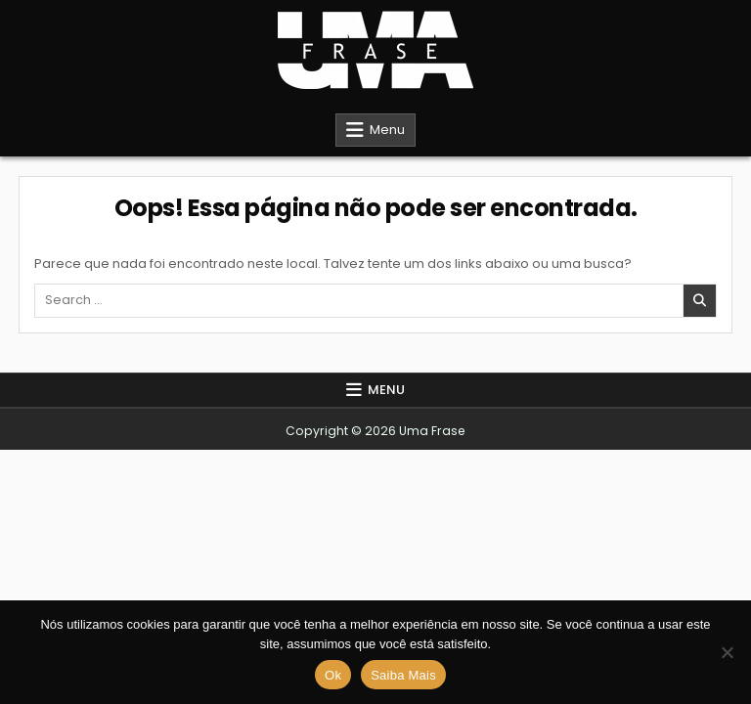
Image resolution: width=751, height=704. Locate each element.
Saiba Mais (403, 675)
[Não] (726, 652)
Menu (387, 129)
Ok (333, 675)
